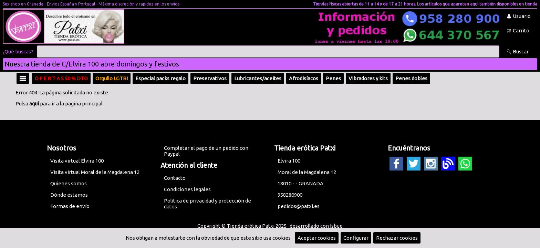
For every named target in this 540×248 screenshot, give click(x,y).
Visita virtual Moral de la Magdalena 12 (94, 172)
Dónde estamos (69, 195)
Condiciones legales (187, 189)
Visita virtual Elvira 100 (77, 161)
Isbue (336, 226)
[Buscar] (268, 51)
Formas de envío (70, 206)
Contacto (175, 178)
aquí (34, 103)
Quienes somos (68, 183)
